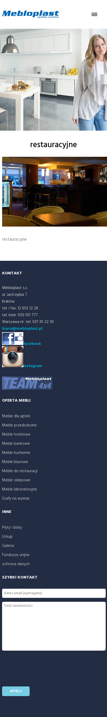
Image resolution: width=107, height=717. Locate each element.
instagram (22, 366)
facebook (32, 344)
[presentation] (42, 672)
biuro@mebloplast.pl (22, 329)
